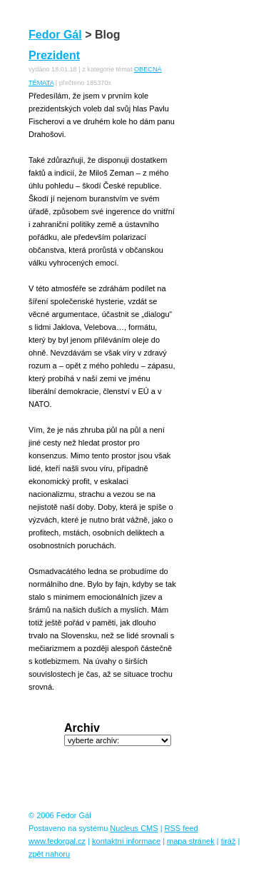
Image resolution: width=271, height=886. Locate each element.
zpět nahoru (49, 854)
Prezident (54, 55)
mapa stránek (191, 841)
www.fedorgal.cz (57, 841)
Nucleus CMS (134, 828)
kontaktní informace (126, 841)
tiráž (228, 841)
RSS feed (181, 828)
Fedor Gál (55, 35)
